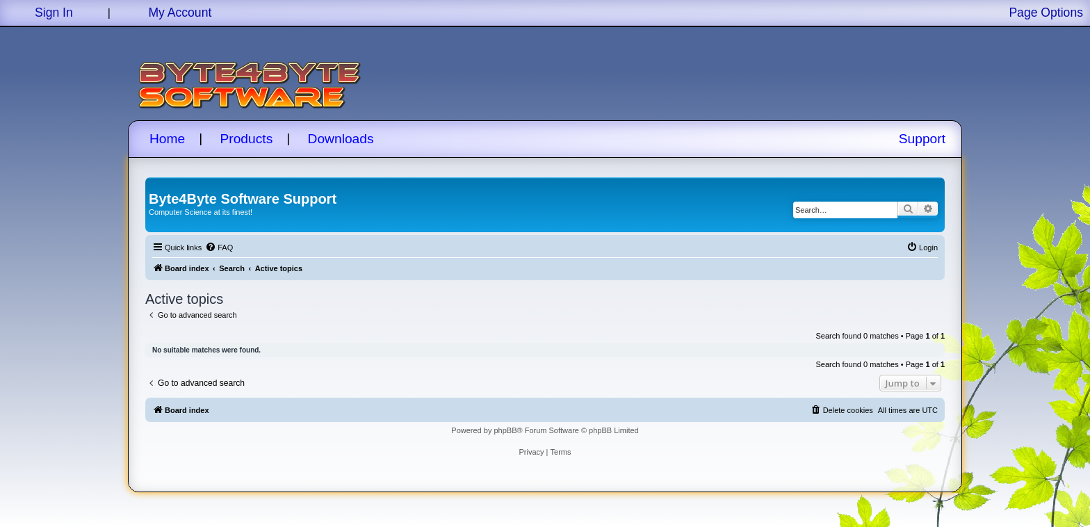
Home (167, 138)
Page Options (1046, 12)
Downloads (341, 138)
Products (246, 138)
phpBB (505, 430)
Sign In (54, 12)
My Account (179, 12)
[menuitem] (219, 247)
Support (922, 138)
